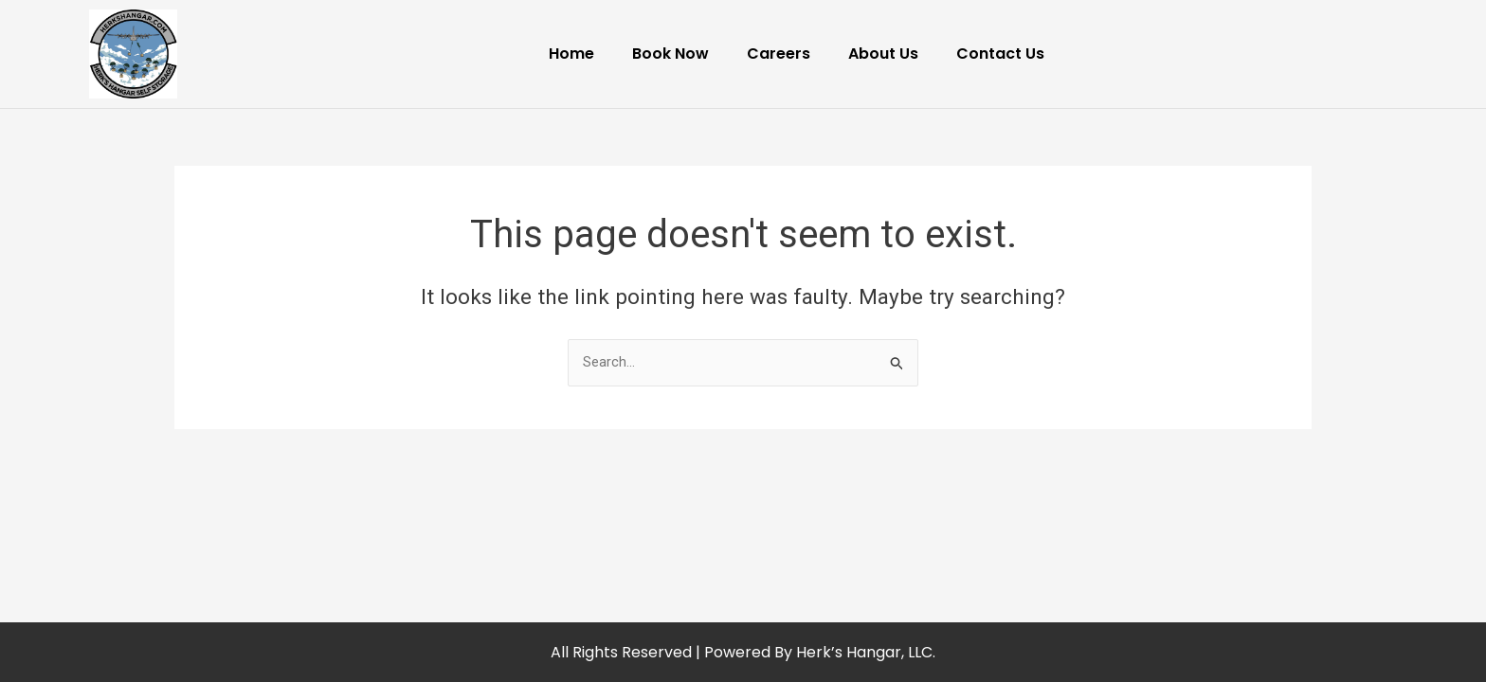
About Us (883, 53)
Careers (778, 53)
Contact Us (1000, 53)
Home (571, 53)
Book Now (670, 53)
